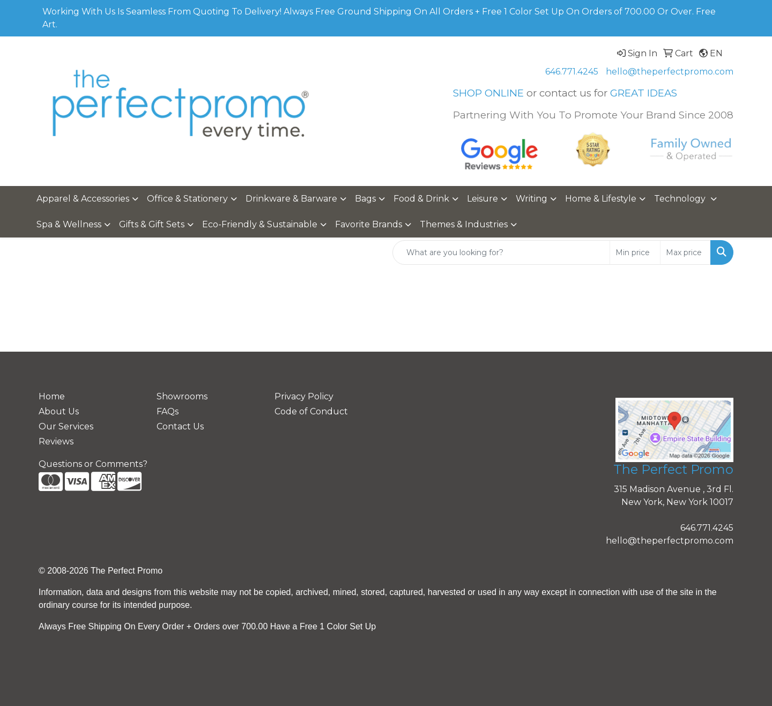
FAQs (168, 411)
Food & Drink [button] (421, 199)
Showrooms (182, 396)
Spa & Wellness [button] (68, 224)
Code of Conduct (311, 411)
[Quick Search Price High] (685, 252)
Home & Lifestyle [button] (600, 199)
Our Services (66, 426)
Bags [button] (365, 199)
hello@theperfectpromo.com (669, 71)
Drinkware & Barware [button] (291, 199)
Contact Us (180, 426)
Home (52, 396)
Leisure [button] (482, 199)
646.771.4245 (571, 71)
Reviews (56, 441)
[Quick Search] (501, 252)
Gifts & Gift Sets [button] (151, 224)
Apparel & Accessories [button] (82, 199)
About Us (59, 411)
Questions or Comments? (93, 464)
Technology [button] (681, 199)
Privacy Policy (303, 396)
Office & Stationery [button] (187, 199)
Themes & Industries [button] (464, 224)
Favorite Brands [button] (368, 224)
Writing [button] (531, 199)
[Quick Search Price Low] (635, 252)
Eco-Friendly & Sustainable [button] (259, 224)
